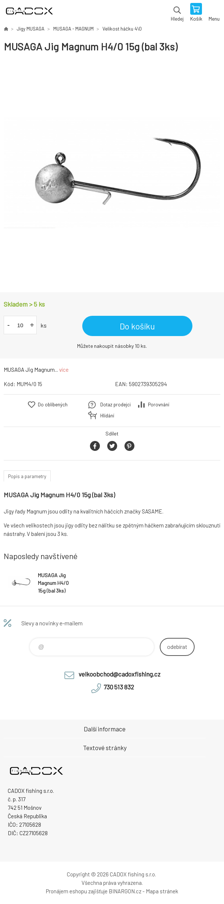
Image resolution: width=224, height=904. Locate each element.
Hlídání (107, 416)
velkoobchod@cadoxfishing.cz (119, 674)
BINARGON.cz (125, 891)
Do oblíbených (53, 404)
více (64, 369)
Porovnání (158, 404)
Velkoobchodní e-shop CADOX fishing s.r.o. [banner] (29, 13)
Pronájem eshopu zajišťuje (77, 891)
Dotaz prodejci (115, 404)
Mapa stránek (162, 891)
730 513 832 (119, 687)
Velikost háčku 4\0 (122, 29)
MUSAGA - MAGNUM (73, 29)
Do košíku (137, 326)
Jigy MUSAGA (30, 29)
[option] (112, 172)
